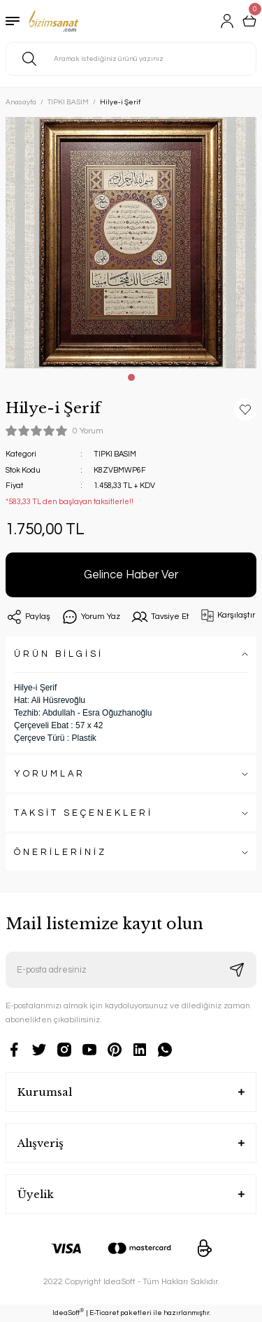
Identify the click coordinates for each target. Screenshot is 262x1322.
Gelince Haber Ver (131, 574)
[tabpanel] (131, 242)
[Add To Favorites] (245, 409)
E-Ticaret (104, 1312)
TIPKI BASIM (115, 454)
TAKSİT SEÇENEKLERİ (83, 813)
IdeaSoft (68, 1312)
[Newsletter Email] (131, 970)
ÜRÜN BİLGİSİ (58, 654)
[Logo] (53, 21)
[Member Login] (227, 21)
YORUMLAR (49, 774)
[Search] (131, 59)
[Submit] (236, 970)
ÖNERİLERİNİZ (60, 852)
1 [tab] (131, 377)
